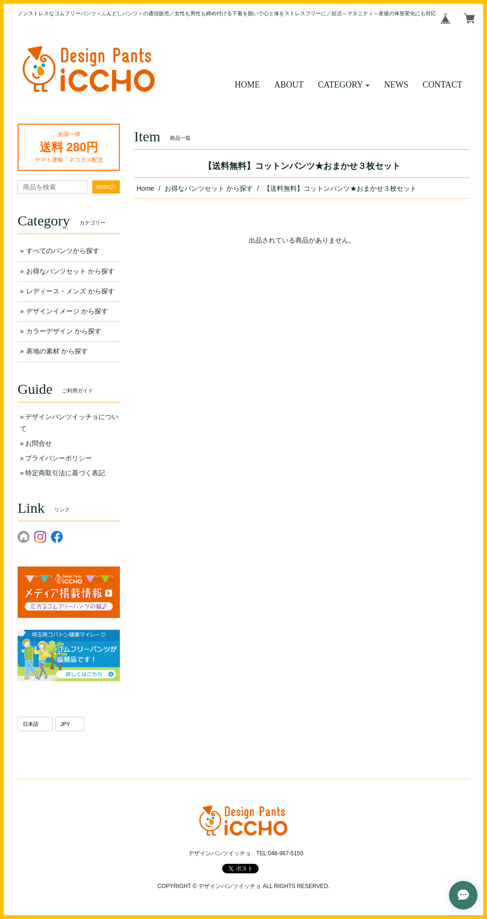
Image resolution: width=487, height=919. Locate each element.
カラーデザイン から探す (63, 331)
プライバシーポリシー (58, 458)
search (106, 186)
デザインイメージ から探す (67, 311)
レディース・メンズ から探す (70, 291)
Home (145, 188)
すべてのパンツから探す (62, 250)
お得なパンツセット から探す (209, 188)
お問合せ (38, 443)
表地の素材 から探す (57, 351)
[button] (344, 85)
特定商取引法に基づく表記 (65, 473)
